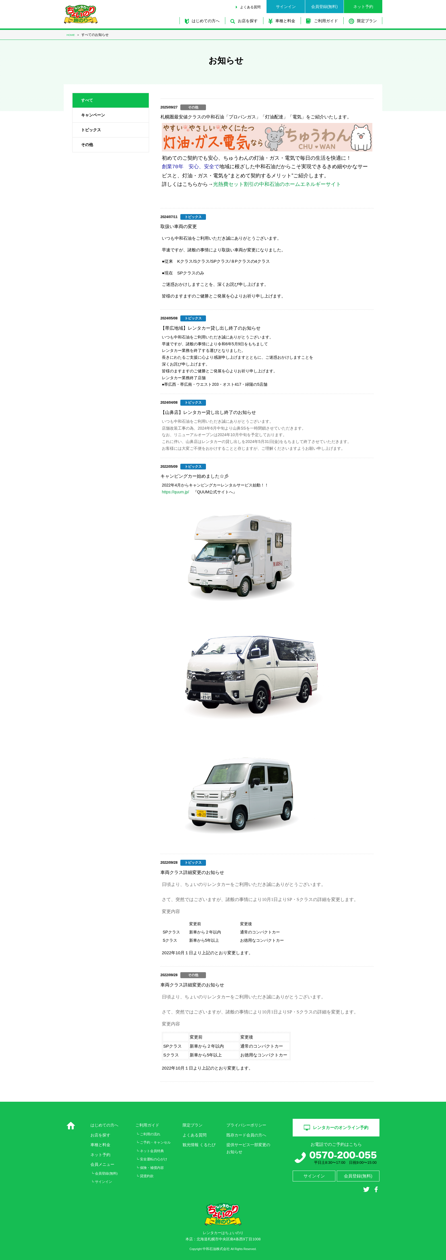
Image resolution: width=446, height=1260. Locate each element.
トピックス (91, 130)
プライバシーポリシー (246, 1125)
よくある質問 (250, 7)
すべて (87, 100)
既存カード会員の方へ (246, 1135)
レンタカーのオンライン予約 (336, 1127)
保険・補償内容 (152, 1167)
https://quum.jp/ (175, 492)
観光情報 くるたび (199, 1144)
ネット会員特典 (152, 1151)
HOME (71, 34)
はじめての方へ (202, 21)
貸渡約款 (147, 1176)
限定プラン (363, 21)
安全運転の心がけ (153, 1159)
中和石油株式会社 (216, 1249)
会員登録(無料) (324, 6)
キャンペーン (93, 115)
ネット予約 (363, 6)
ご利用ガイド (322, 21)
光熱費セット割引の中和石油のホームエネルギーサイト (277, 184)
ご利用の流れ (150, 1134)
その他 (87, 144)
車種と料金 (282, 21)
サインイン (286, 6)
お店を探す (244, 21)
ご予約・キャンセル (155, 1142)
